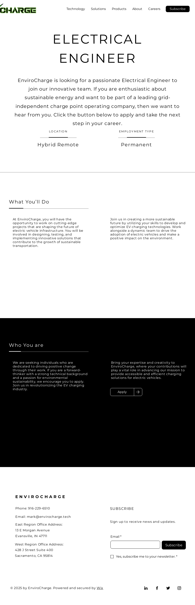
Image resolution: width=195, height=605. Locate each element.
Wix (100, 588)
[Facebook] (157, 588)
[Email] (134, 544)
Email (115, 537)
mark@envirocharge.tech (49, 517)
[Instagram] (179, 588)
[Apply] (122, 392)
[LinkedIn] (145, 588)
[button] (178, 9)
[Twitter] (168, 588)
